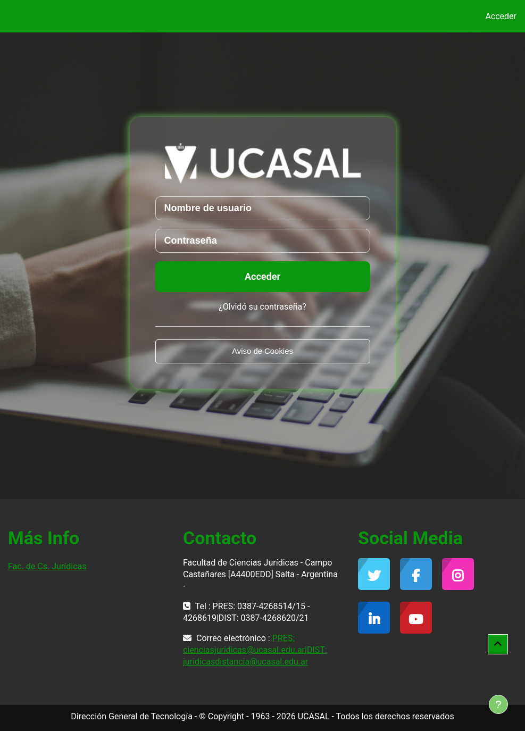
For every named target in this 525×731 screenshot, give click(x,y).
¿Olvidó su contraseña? (262, 307)
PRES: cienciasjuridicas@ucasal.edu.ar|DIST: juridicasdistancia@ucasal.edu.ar (255, 650)
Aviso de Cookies (262, 351)
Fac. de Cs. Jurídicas (47, 566)
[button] (498, 644)
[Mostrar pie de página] (498, 704)
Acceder (500, 16)
